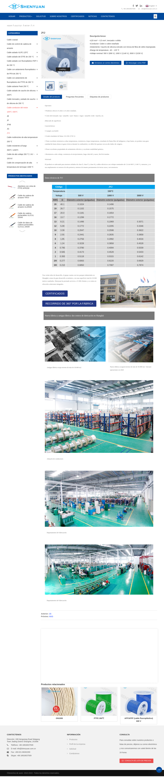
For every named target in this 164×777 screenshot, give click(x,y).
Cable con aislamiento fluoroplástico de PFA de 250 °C (21, 72)
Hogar (12, 17)
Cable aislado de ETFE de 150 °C (20, 57)
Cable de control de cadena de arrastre (19, 47)
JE (8, 117)
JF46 (9, 125)
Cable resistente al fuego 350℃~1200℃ (17, 149)
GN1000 (59, 719)
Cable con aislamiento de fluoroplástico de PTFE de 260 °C (20, 81)
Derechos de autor (15, 774)
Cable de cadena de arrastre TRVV (26, 197)
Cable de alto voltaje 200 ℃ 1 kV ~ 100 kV (21, 157)
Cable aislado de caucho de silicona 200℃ (21, 93)
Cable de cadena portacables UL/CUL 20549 (26, 216)
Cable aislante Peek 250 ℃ (18, 87)
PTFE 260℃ (99, 719)
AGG (51, 617)
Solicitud (41, 17)
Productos (25, 17)
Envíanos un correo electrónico (107, 64)
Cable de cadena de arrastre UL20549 (26, 207)
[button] (55, 294)
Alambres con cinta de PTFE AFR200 (26, 188)
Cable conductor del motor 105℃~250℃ (17, 110)
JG (8, 130)
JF (8, 121)
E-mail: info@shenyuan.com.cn (23, 749)
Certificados (77, 17)
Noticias (92, 17)
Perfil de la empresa (77, 745)
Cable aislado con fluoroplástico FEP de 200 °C (21, 64)
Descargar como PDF (137, 64)
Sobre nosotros (58, 17)
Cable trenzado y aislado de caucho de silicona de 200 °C (21, 102)
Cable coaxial (12, 40)
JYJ (33, 26)
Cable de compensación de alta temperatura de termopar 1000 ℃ (20, 165)
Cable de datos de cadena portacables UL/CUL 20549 (25, 225)
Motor (26, 26)
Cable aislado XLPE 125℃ (17, 53)
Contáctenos (108, 17)
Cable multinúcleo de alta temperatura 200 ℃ (22, 140)
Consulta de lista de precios (138, 761)
